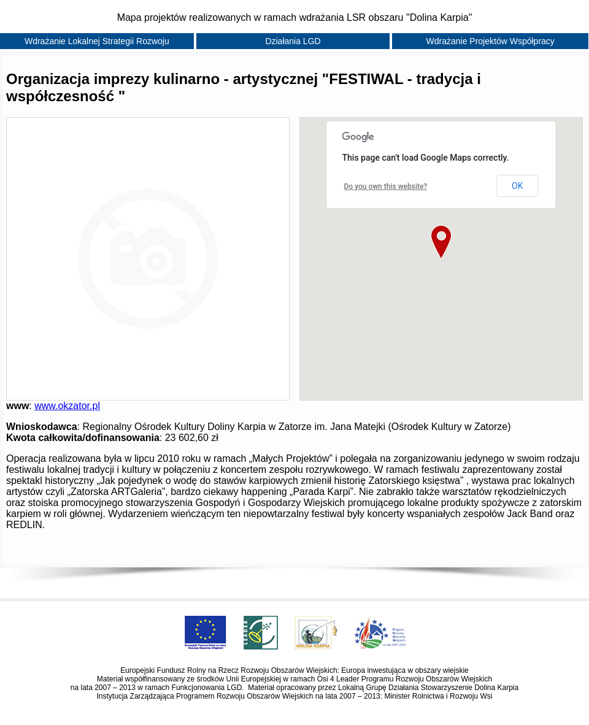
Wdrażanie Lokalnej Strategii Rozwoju (97, 41)
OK (517, 186)
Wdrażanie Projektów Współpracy (490, 41)
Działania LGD (292, 41)
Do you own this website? (386, 186)
